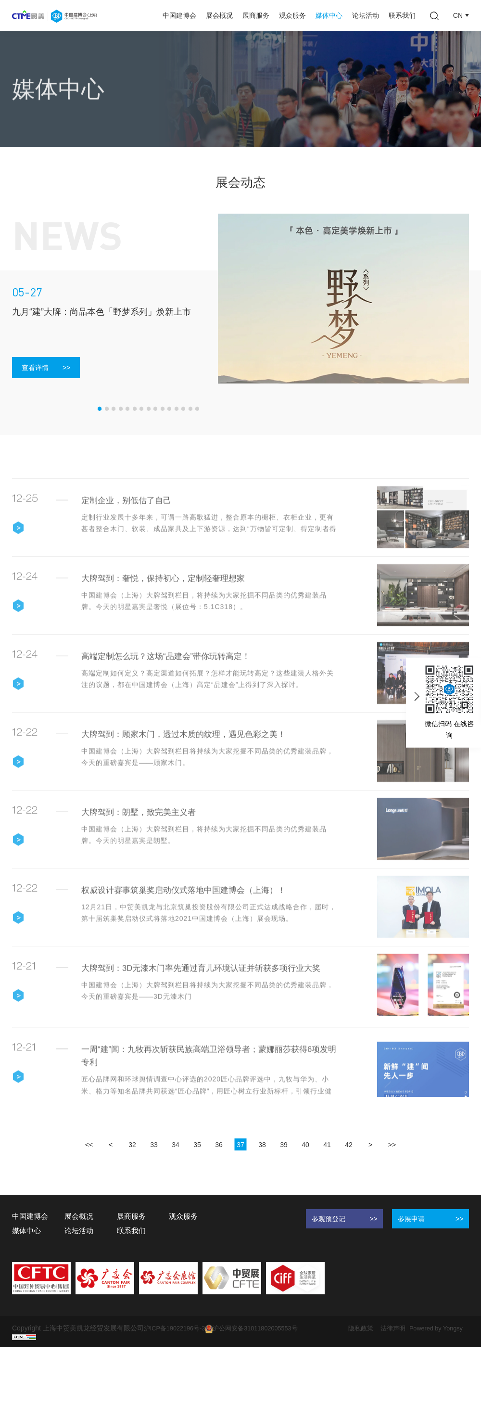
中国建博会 (179, 15)
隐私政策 (375, 1376)
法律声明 (410, 1376)
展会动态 (83, 134)
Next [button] (464, 298)
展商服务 (255, 15)
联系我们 (402, 15)
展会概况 (219, 15)
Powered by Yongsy (41, 1386)
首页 (18, 134)
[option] (343, 298)
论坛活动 (365, 15)
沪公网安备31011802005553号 (261, 1376)
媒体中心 (329, 15)
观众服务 (292, 15)
